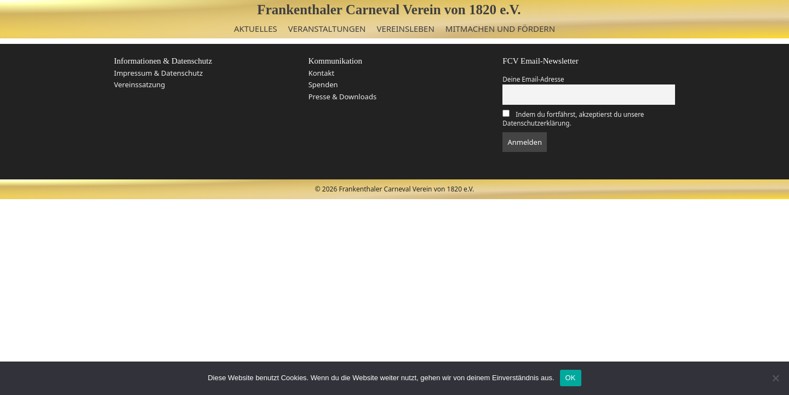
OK (570, 378)
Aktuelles (255, 28)
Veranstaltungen (327, 28)
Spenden (323, 84)
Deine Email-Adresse (533, 79)
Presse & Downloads (342, 96)
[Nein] (775, 378)
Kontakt (321, 73)
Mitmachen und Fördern (500, 28)
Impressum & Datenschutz (158, 73)
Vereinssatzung (139, 84)
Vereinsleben (405, 28)
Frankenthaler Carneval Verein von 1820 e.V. (389, 9)
